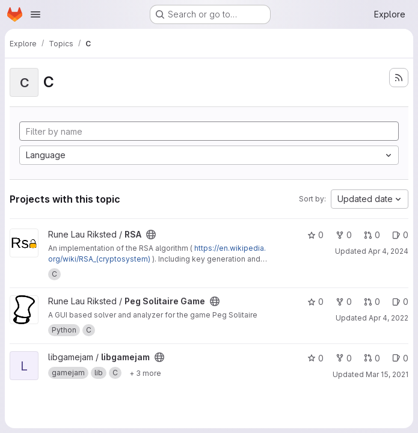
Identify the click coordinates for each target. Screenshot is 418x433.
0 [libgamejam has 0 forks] (344, 358)
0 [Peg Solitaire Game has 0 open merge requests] (372, 301)
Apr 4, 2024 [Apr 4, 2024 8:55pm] (388, 251)
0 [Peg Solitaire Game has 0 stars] (315, 301)
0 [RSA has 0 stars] (315, 235)
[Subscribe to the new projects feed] (398, 77)
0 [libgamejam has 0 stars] (315, 358)
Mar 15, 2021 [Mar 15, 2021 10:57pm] (387, 374)
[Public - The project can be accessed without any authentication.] (151, 234)
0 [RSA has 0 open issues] (400, 235)
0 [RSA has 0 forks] (344, 235)
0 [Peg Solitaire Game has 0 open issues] (400, 301)
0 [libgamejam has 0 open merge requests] (372, 358)
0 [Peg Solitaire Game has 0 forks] (344, 301)
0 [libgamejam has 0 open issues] (400, 358)
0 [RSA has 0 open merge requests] (372, 235)
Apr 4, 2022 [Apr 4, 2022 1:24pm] (388, 317)
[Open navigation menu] (35, 14)
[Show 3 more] (145, 373)
